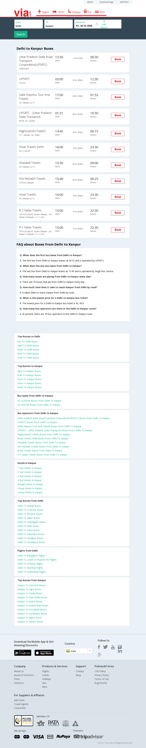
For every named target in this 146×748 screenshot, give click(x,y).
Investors (19, 682)
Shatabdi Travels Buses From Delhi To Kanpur (41, 442)
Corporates (20, 707)
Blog (78, 675)
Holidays (46, 679)
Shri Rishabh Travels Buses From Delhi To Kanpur (43, 446)
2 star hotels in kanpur (29, 472)
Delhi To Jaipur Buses (28, 517)
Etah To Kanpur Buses (29, 375)
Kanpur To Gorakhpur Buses (32, 613)
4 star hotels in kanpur (29, 480)
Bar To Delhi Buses (27, 341)
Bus (44, 682)
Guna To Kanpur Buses (29, 379)
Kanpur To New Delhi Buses (32, 597)
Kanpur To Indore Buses (30, 621)
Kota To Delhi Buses (28, 357)
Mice (44, 686)
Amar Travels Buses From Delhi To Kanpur (39, 450)
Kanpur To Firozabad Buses (32, 609)
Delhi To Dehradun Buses (30, 534)
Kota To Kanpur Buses (29, 383)
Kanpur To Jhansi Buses (29, 601)
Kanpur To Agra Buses (29, 589)
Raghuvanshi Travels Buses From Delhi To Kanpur (43, 434)
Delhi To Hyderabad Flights (31, 571)
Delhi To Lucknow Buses (30, 509)
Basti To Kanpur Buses (29, 387)
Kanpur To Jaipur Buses (29, 617)
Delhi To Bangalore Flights (31, 555)
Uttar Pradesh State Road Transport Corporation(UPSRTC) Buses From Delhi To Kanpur (63, 418)
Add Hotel (19, 700)
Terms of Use (102, 679)
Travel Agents (21, 704)
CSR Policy (100, 671)
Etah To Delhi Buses (28, 353)
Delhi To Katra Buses (28, 530)
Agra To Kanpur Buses (29, 371)
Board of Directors (24, 675)
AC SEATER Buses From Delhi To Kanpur (38, 404)
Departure (80, 22)
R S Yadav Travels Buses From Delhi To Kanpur (42, 454)
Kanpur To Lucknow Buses (31, 585)
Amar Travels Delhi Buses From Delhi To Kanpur (42, 438)
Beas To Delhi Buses (28, 349)
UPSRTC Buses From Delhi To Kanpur (37, 422)
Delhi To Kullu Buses (28, 526)
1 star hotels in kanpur (29, 468)
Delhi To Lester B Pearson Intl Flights (37, 559)
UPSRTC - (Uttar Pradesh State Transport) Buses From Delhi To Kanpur (54, 430)
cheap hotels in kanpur (29, 488)
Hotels (45, 675)
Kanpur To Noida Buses (30, 593)
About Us (19, 671)
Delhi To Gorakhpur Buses (31, 542)
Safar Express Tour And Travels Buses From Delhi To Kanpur (49, 426)
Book (118, 59)
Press (17, 679)
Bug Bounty (101, 682)
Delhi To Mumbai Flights (30, 567)
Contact (80, 671)
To (47, 22)
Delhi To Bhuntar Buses (30, 513)
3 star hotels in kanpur (29, 476)
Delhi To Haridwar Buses (30, 538)
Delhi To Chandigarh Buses (31, 521)
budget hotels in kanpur (30, 484)
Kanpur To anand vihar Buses (32, 605)
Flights (45, 671)
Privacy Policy (102, 675)
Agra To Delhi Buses (28, 345)
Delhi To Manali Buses (29, 505)
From (18, 22)
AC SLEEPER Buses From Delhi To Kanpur (39, 400)
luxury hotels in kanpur (30, 492)
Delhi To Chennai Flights (30, 563)
